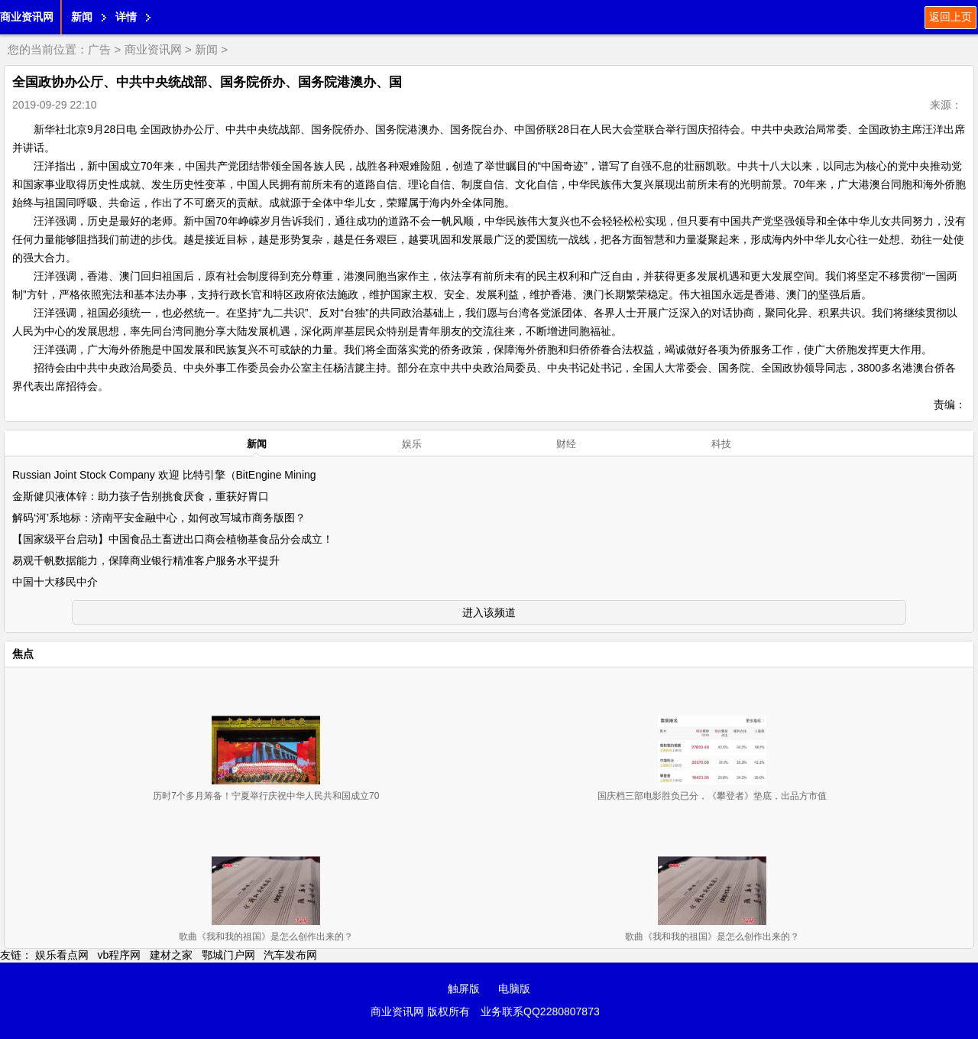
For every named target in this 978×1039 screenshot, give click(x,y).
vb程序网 (119, 955)
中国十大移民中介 (55, 582)
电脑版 (514, 988)
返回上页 (950, 17)
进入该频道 (489, 612)
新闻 (81, 17)
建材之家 (171, 955)
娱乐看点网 (62, 955)
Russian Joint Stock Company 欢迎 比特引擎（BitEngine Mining (164, 475)
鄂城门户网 (228, 955)
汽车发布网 (290, 955)
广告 (99, 49)
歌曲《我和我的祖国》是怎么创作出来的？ (266, 936)
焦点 (23, 654)
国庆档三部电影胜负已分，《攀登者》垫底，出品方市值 (712, 796)
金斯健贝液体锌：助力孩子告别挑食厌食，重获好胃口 (140, 496)
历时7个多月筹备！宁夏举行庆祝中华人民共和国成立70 (266, 796)
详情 (126, 17)
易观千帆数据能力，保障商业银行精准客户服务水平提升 (146, 560)
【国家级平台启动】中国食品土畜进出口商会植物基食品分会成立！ (172, 539)
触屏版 (464, 988)
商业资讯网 (26, 17)
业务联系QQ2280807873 (540, 1011)
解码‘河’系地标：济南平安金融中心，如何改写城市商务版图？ (159, 517)
